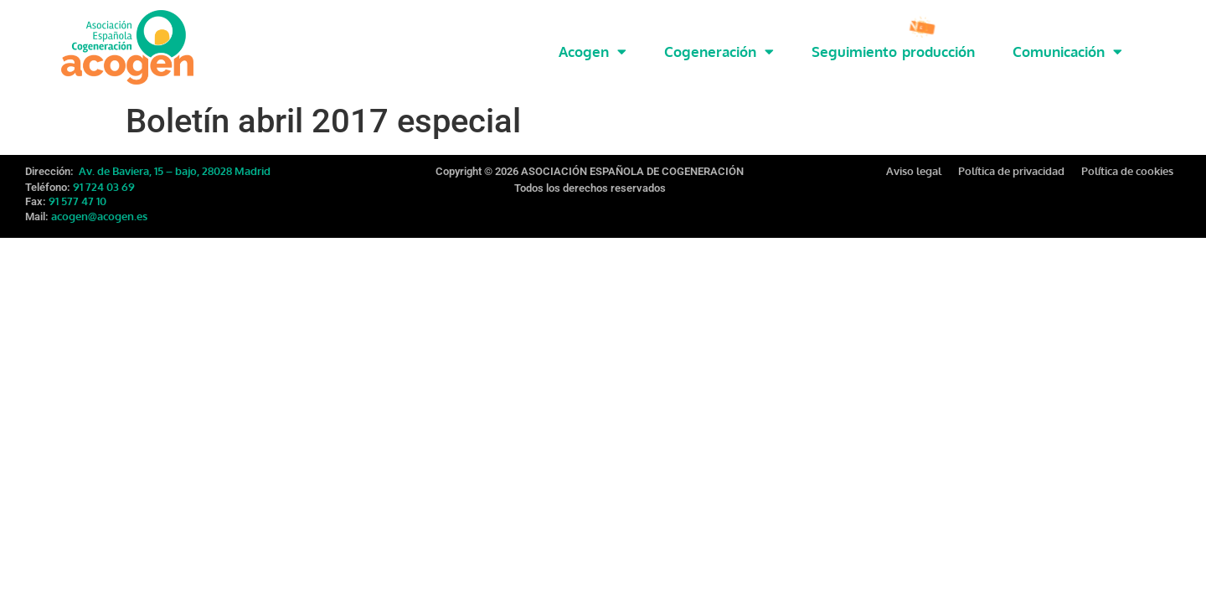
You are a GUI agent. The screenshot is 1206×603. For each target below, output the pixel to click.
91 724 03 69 (104, 183)
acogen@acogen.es (99, 212)
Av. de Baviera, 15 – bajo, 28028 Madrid (173, 167)
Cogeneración (719, 51)
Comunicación (1067, 51)
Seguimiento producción (893, 51)
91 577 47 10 (77, 197)
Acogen (592, 51)
